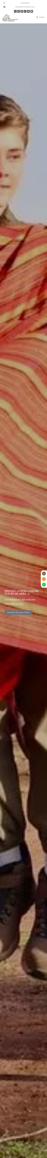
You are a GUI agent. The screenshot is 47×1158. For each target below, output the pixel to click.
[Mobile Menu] (41, 17)
